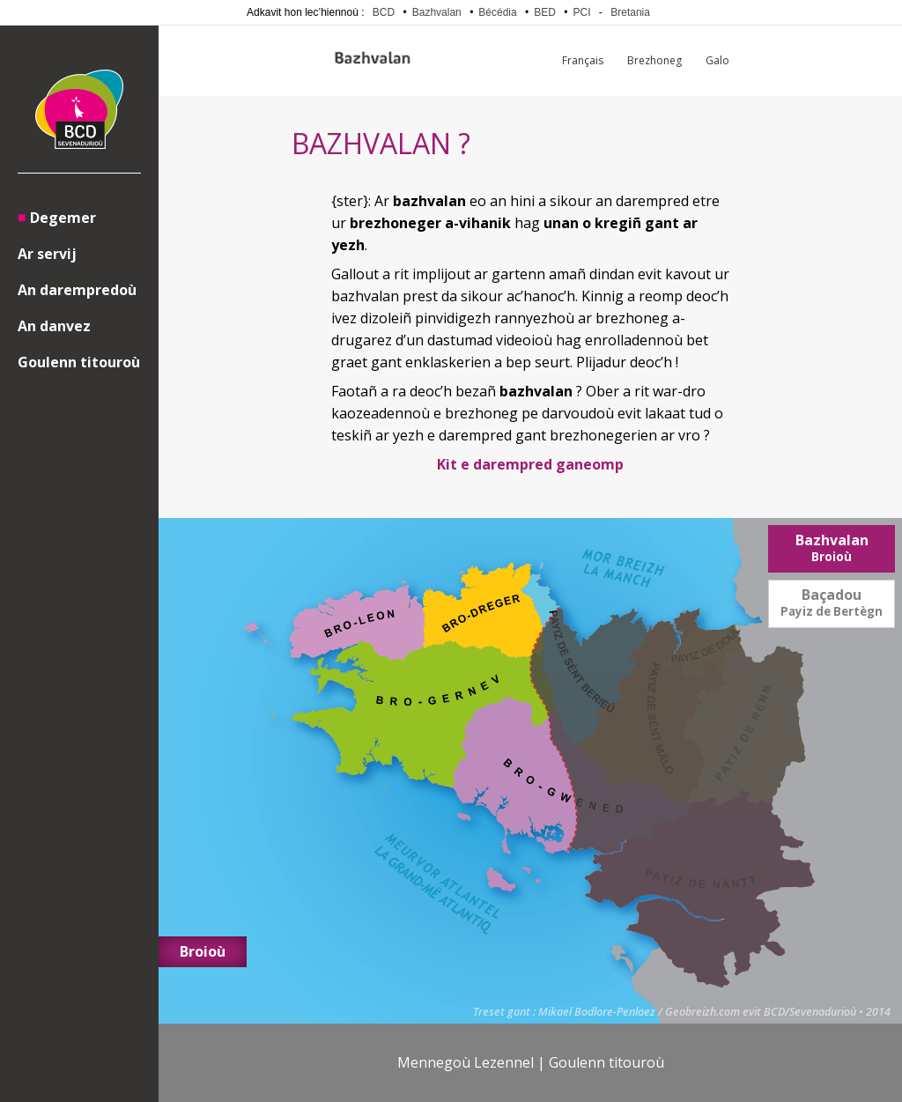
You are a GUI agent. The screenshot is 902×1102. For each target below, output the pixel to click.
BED (545, 12)
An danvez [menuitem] (54, 326)
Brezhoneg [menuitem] (654, 60)
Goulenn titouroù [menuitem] (79, 362)
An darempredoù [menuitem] (77, 290)
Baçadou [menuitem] (831, 602)
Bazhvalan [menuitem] (832, 547)
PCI (582, 12)
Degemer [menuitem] (63, 217)
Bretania (630, 12)
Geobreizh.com (702, 1011)
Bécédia (497, 12)
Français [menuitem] (582, 60)
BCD (384, 12)
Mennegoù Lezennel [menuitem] (465, 1062)
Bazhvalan (437, 12)
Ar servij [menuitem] (47, 253)
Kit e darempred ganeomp (530, 464)
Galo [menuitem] (717, 60)
